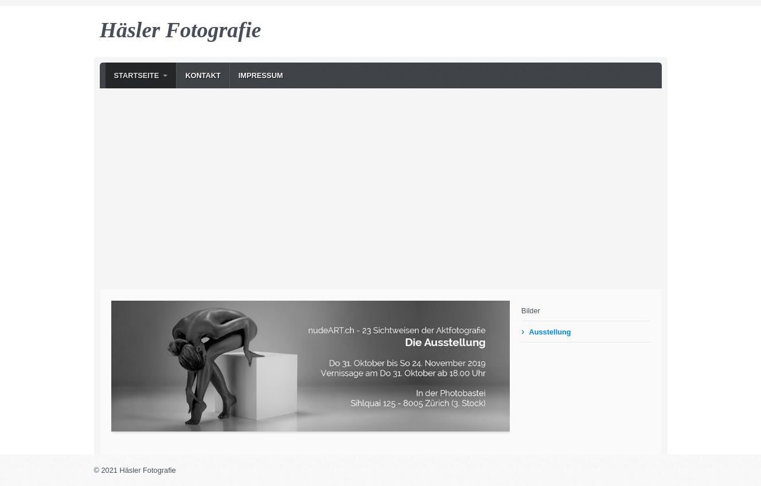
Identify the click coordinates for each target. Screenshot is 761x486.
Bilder (530, 310)
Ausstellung (550, 332)
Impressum (261, 75)
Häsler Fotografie (181, 30)
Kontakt (203, 75)
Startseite (136, 75)
